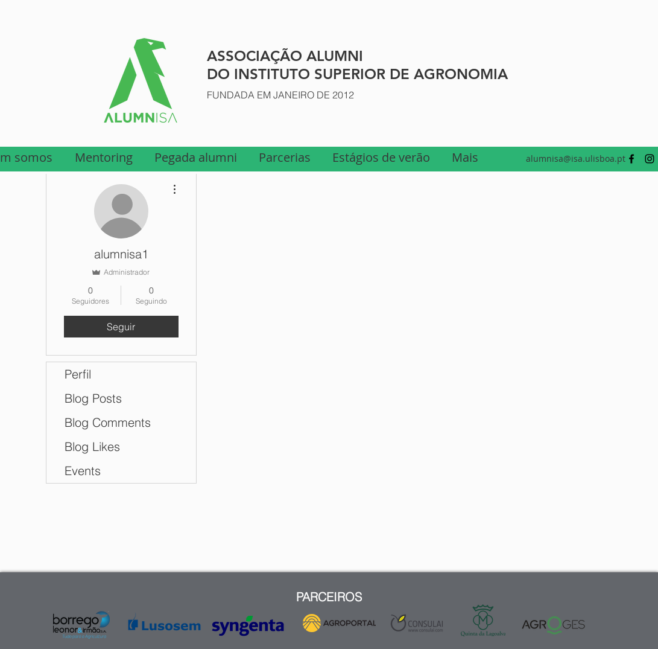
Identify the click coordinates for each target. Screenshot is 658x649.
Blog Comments (108, 422)
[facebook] (631, 159)
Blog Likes (92, 446)
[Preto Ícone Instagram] (650, 159)
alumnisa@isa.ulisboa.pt (575, 158)
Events (83, 470)
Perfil (78, 374)
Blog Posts (93, 398)
